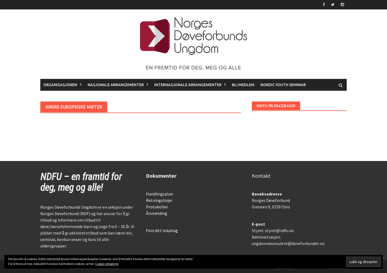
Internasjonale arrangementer (187, 85)
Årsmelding (156, 213)
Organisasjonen (60, 85)
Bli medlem (243, 85)
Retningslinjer (159, 200)
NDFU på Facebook (276, 105)
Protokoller (157, 206)
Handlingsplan (159, 194)
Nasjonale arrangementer (116, 85)
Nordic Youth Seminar (283, 85)
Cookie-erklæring (106, 264)
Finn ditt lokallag (162, 230)
